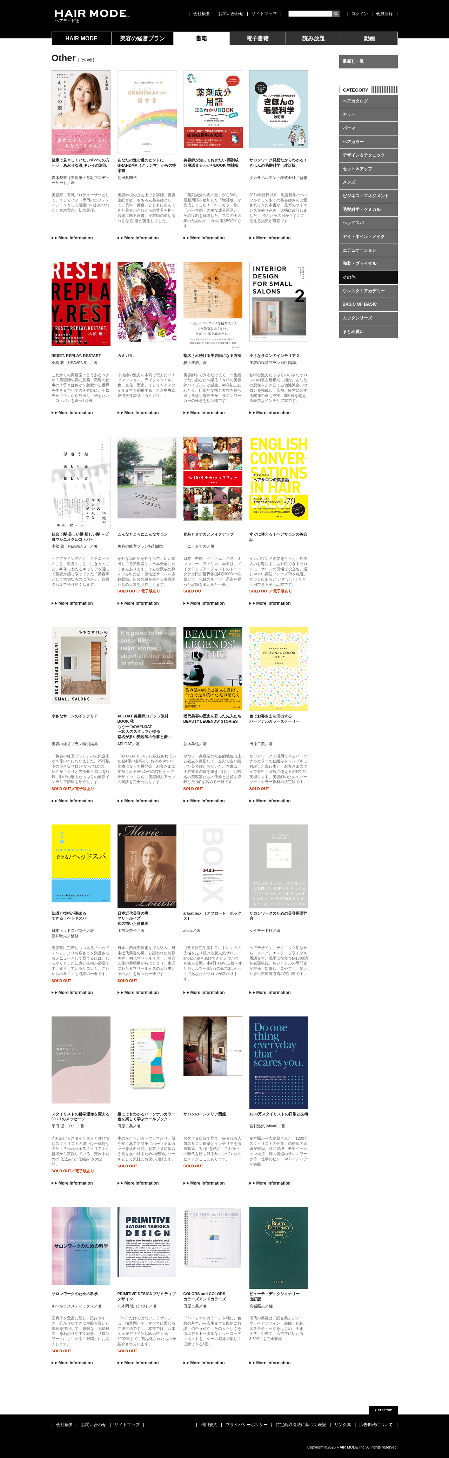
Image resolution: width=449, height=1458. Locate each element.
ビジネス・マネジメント (366, 195)
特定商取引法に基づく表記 (301, 1424)
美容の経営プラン (142, 38)
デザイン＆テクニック (364, 155)
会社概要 (201, 13)
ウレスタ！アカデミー (364, 291)
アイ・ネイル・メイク (364, 236)
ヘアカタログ (355, 101)
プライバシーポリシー (247, 1424)
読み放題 (313, 38)
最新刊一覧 (353, 61)
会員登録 (384, 13)
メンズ (349, 182)
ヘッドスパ (353, 222)
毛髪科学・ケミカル (362, 209)
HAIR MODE (81, 38)
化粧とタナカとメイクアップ (208, 534)
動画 (369, 38)
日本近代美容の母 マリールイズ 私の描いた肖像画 (133, 918)
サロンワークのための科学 (75, 1294)
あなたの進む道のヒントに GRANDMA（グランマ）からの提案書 (147, 165)
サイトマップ (264, 13)
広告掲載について (376, 1424)
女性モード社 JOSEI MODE (92, 16)
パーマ (349, 128)
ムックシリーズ (357, 318)
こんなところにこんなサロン (143, 534)
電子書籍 (257, 38)
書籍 (201, 38)
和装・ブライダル (359, 263)
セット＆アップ (357, 168)
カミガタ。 (127, 355)
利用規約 (209, 1424)
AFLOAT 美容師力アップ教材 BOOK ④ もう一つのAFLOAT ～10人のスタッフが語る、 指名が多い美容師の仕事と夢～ (145, 726)
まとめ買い (353, 331)
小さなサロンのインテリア (75, 716)
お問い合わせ (230, 13)
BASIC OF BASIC (360, 304)
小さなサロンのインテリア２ (274, 355)
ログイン (359, 13)
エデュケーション (359, 250)
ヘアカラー (353, 141)
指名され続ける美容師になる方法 (212, 355)
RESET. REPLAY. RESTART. (77, 355)
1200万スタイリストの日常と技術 (278, 1114)
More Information (72, 238)
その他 (349, 277)
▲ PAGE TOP (383, 1410)
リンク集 (342, 1424)
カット (349, 114)
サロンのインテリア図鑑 (204, 1114)
